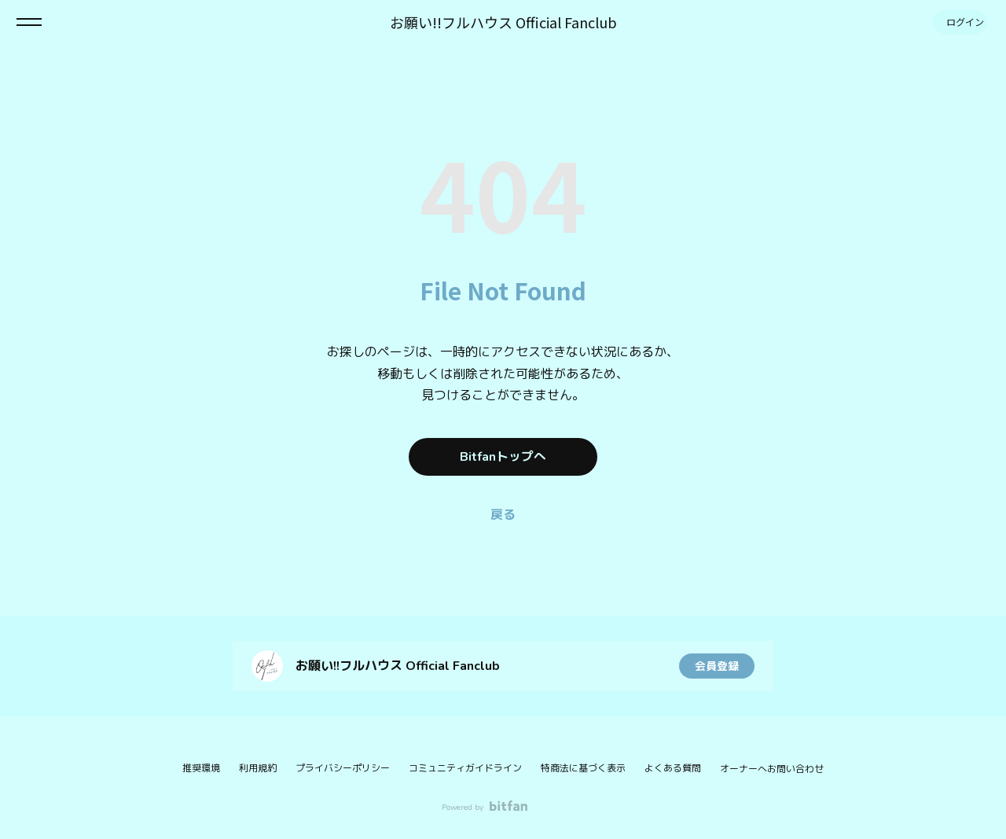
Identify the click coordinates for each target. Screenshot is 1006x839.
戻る (503, 515)
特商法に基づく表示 (583, 768)
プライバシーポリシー (343, 768)
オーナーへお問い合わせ (772, 769)
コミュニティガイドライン (465, 768)
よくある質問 (672, 768)
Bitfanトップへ (503, 456)
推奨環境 (201, 768)
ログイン (959, 21)
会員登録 (717, 665)
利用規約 (258, 768)
